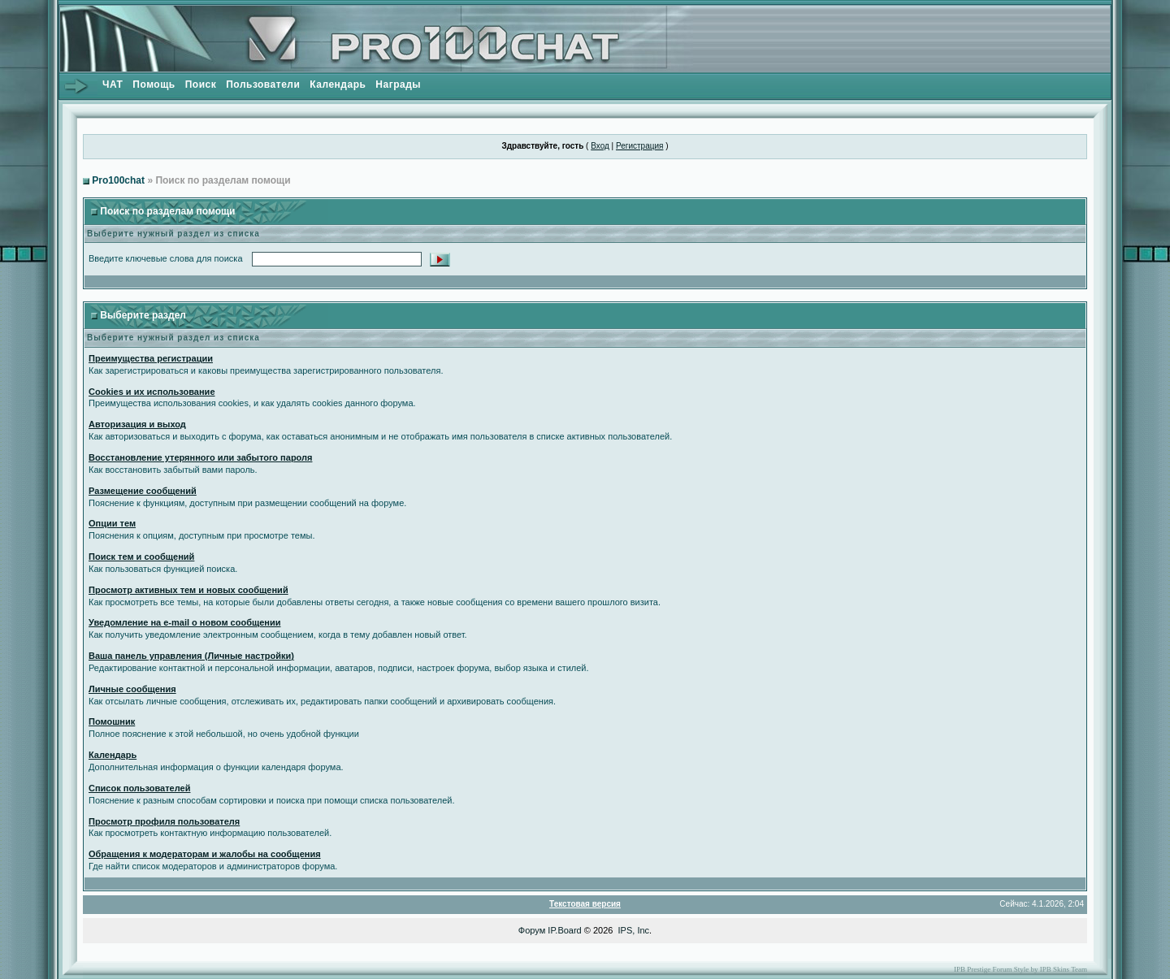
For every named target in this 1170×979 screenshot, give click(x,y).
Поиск (201, 84)
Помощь (153, 84)
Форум (531, 930)
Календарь (338, 84)
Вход (600, 145)
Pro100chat (118, 180)
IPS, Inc (634, 930)
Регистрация (639, 145)
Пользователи (263, 84)
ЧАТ (112, 84)
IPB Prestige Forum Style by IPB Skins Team (1020, 969)
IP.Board (564, 930)
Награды (398, 84)
